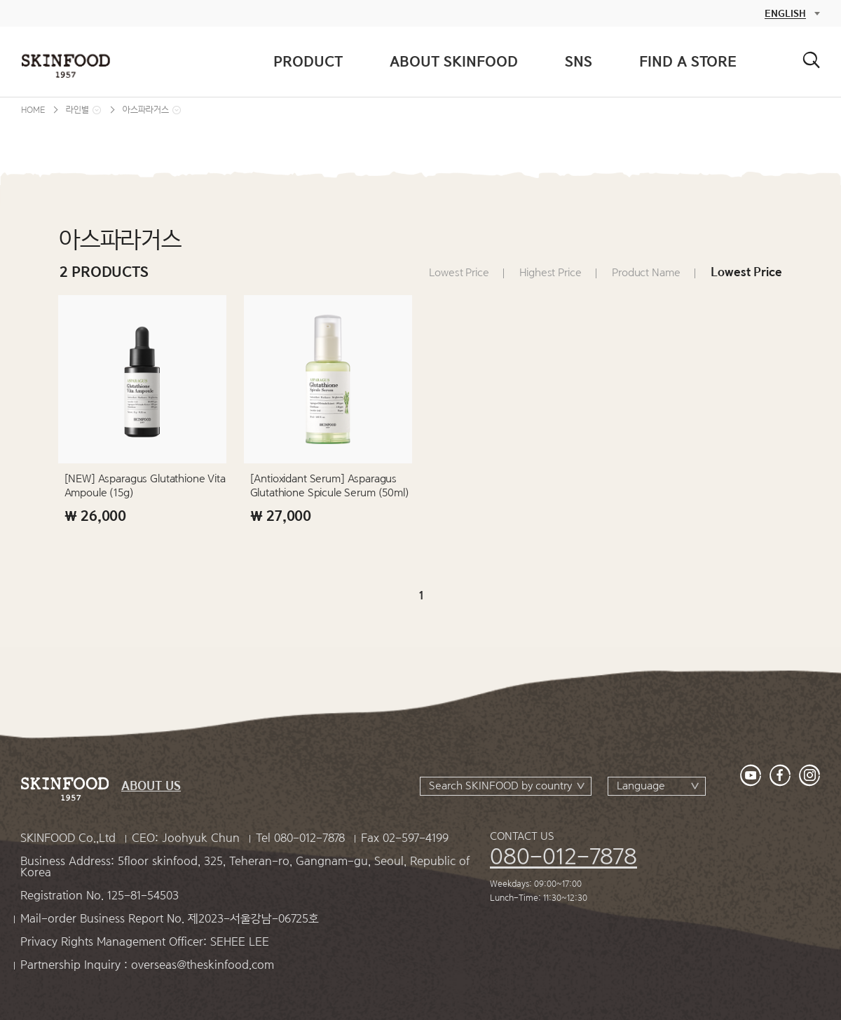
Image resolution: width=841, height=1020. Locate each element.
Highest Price (550, 272)
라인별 (77, 109)
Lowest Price (458, 272)
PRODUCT (308, 61)
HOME (33, 109)
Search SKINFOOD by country (500, 786)
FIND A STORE (688, 61)
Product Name (646, 272)
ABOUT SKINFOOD (454, 61)
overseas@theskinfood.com (202, 965)
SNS (578, 61)
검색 (811, 60)
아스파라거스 (146, 109)
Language (641, 786)
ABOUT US (151, 786)
